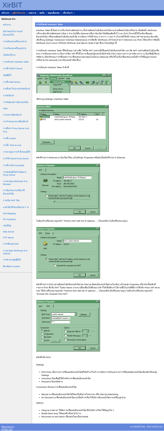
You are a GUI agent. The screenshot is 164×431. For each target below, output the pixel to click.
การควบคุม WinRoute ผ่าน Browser (15, 182)
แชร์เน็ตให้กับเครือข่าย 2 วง (16, 207)
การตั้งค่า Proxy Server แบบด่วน (16, 130)
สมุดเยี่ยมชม (54, 13)
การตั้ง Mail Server (11, 82)
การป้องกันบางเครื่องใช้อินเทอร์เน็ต (14, 192)
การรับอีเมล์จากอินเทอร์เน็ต (15, 102)
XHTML (4, 429)
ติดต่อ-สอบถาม (7, 427)
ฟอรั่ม (42, 13)
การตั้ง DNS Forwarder (13, 165)
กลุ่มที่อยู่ (7, 225)
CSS (10, 429)
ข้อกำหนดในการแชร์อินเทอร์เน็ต (12, 33)
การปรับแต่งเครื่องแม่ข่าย (15, 41)
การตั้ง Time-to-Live (12, 145)
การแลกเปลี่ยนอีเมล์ (12, 115)
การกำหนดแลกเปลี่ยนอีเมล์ (15, 121)
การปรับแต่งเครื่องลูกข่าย (14, 48)
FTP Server (8, 237)
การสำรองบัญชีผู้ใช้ (12, 260)
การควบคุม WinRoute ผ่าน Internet (15, 252)
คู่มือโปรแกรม (18, 13)
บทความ (32, 13)
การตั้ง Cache (9, 138)
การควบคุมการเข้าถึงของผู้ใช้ (16, 152)
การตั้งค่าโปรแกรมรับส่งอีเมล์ (16, 89)
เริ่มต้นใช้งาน (9, 55)
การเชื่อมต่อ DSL (11, 244)
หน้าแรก (5, 13)
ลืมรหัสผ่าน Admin (11, 266)
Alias (5, 108)
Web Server (8, 232)
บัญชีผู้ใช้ (7, 75)
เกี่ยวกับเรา (68, 13)
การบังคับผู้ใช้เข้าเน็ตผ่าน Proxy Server (14, 173)
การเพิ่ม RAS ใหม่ (11, 200)
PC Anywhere (9, 219)
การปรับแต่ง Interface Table (16, 62)
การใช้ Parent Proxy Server (16, 158)
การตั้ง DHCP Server (12, 68)
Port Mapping (9, 213)
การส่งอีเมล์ (8, 95)
